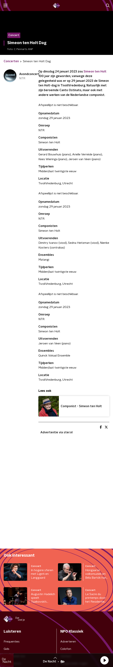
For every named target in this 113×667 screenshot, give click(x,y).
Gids (6, 648)
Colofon (65, 648)
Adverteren (68, 641)
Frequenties (12, 641)
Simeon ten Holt (95, 71)
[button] (104, 660)
